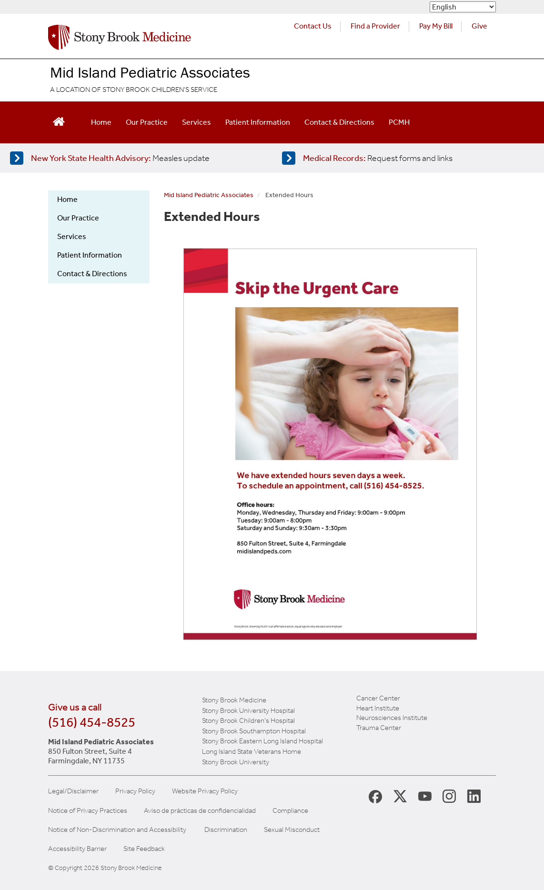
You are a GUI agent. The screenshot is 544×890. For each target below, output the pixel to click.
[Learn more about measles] (134, 158)
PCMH (399, 122)
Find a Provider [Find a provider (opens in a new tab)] (375, 25)
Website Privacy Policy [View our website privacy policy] (205, 791)
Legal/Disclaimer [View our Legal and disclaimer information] (73, 791)
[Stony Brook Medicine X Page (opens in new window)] (400, 795)
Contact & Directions (339, 122)
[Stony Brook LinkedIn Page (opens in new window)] (474, 795)
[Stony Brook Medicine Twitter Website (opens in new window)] (424, 795)
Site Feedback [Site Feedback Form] (144, 849)
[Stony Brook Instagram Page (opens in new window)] (449, 795)
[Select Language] (463, 6)
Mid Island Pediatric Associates (150, 72)
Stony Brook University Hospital (248, 710)
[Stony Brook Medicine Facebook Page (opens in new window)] (375, 796)
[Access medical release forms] (406, 158)
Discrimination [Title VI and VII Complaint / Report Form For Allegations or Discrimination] (225, 830)
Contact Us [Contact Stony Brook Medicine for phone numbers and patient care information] (313, 25)
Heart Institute (377, 708)
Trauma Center (378, 727)
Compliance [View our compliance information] (290, 811)
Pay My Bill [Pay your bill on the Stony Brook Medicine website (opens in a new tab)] (436, 25)
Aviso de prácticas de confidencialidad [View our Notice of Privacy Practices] (200, 811)
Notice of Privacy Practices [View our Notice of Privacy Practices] (87, 811)
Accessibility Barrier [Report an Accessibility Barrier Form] (77, 849)
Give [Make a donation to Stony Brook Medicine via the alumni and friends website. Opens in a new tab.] (479, 25)
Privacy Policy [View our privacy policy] (135, 791)
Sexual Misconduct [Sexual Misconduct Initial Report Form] (292, 830)
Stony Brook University (235, 762)
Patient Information (257, 122)
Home (101, 122)
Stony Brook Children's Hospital (248, 720)
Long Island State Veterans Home (251, 751)
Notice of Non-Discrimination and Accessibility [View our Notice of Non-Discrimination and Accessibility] (117, 830)
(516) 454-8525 (91, 722)
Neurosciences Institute (391, 717)
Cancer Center (378, 698)
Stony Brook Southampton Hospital (254, 731)
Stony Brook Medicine (234, 700)
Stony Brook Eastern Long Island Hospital (262, 741)
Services (196, 122)
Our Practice (147, 122)
